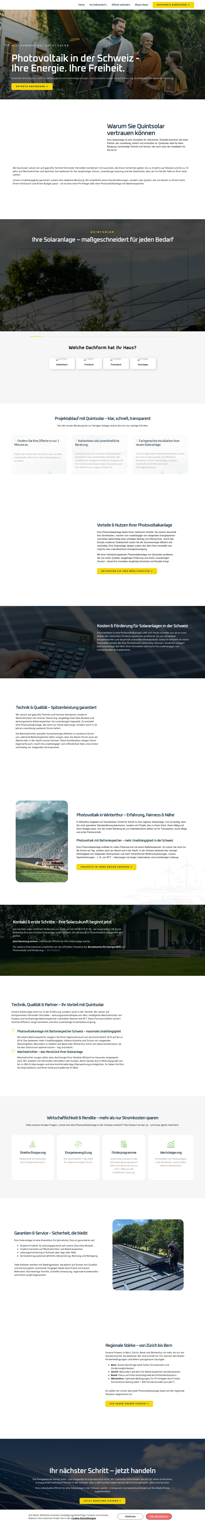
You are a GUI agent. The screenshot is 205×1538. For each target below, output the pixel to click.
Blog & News (141, 5)
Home (81, 5)
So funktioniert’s (98, 5)
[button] (173, 5)
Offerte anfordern (121, 5)
